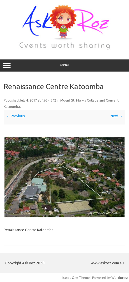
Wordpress (119, 277)
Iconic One (70, 277)
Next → (117, 116)
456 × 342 (49, 100)
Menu (64, 65)
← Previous (15, 116)
